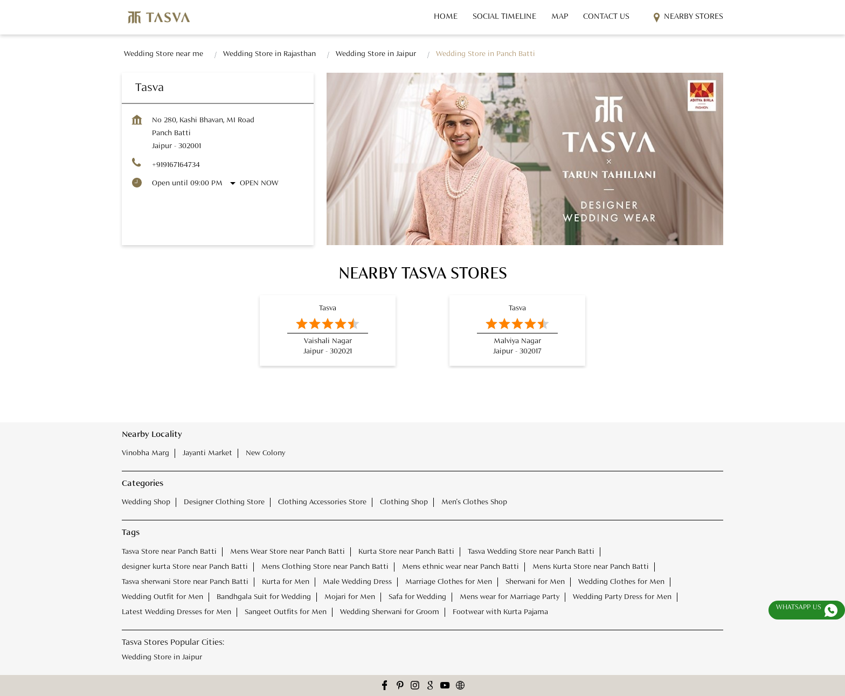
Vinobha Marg (145, 453)
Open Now (259, 183)
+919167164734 (176, 165)
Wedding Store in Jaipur (162, 656)
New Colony (265, 453)
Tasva (327, 308)
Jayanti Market (207, 453)
